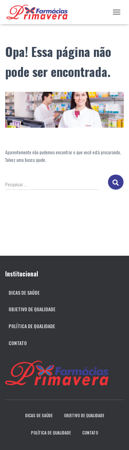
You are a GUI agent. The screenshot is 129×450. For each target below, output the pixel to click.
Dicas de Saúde (24, 292)
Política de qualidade (32, 326)
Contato (18, 342)
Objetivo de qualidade (32, 309)
